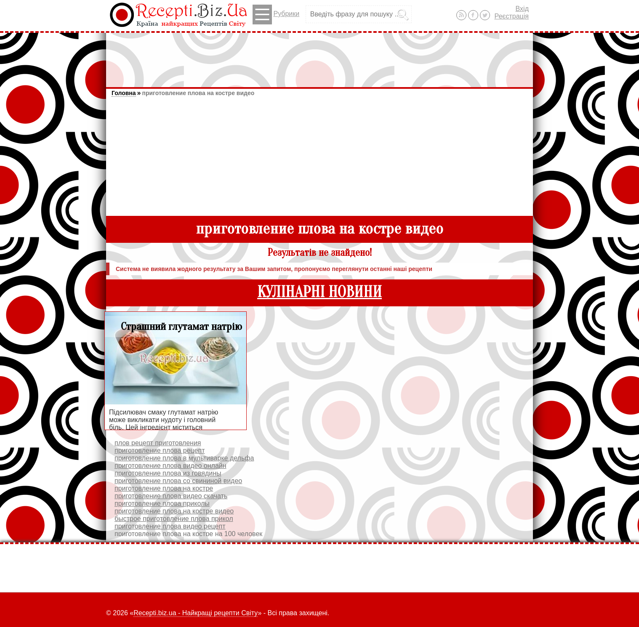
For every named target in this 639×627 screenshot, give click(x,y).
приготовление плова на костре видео (198, 93)
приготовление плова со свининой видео (178, 480)
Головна (124, 93)
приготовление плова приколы (162, 503)
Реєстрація (511, 16)
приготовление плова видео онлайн (170, 465)
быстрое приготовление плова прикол (173, 518)
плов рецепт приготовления (157, 442)
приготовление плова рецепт (159, 450)
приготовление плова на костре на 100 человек (188, 533)
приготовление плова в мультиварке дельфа (184, 458)
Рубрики (276, 14)
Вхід (522, 8)
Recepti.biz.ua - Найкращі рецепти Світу (195, 612)
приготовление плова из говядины (167, 473)
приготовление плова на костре (163, 488)
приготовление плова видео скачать (170, 495)
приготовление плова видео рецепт (170, 526)
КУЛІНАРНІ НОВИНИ (319, 292)
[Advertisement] (319, 56)
